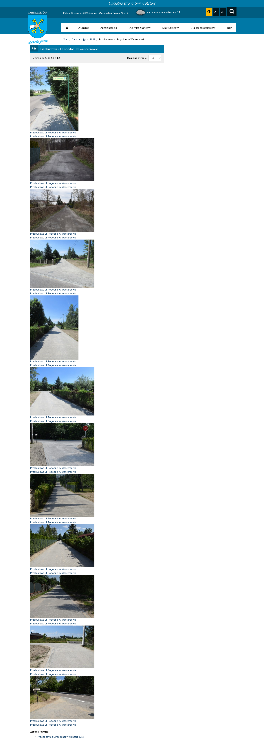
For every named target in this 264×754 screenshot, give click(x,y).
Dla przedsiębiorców (204, 28)
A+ (223, 12)
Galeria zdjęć (79, 41)
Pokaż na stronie (137, 60)
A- (215, 12)
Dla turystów (171, 28)
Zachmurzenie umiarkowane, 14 (157, 12)
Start (65, 41)
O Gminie (84, 28)
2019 (93, 41)
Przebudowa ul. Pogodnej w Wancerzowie (61, 739)
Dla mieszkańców (141, 28)
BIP (229, 28)
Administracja (110, 28)
